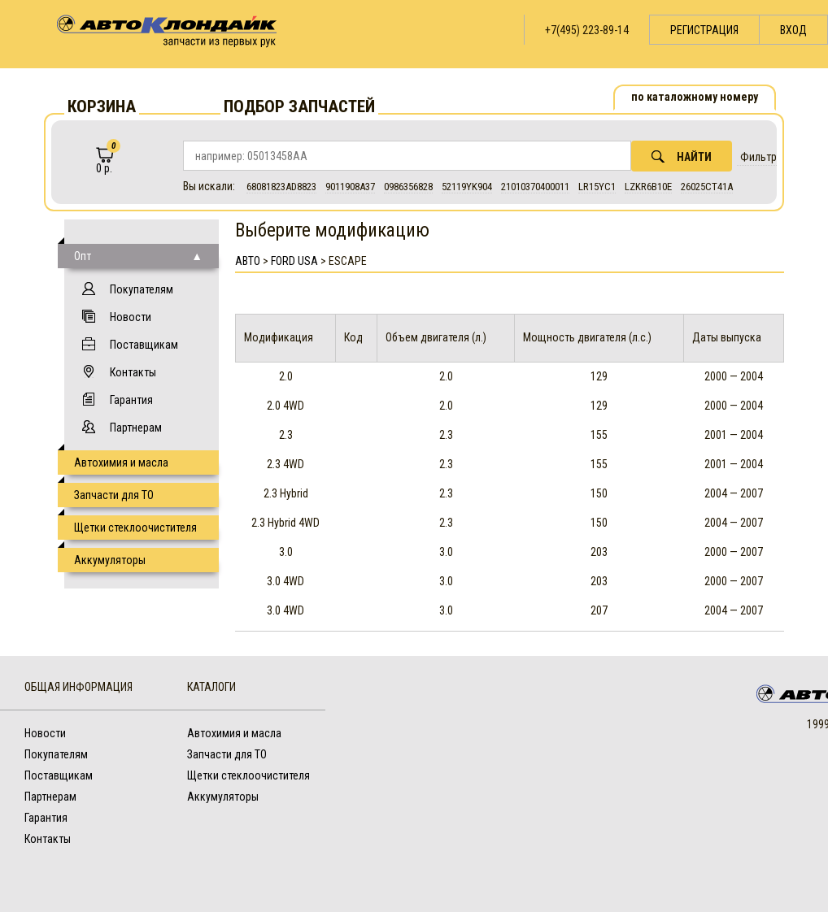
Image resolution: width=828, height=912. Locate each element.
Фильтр (758, 156)
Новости (130, 317)
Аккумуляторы (110, 560)
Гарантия (131, 399)
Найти (682, 156)
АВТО (247, 260)
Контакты (133, 372)
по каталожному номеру (694, 96)
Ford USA (294, 260)
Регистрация (704, 30)
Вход (793, 30)
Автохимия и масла (121, 462)
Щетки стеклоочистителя (135, 527)
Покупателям (141, 289)
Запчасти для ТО (114, 495)
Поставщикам (144, 344)
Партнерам (136, 427)
